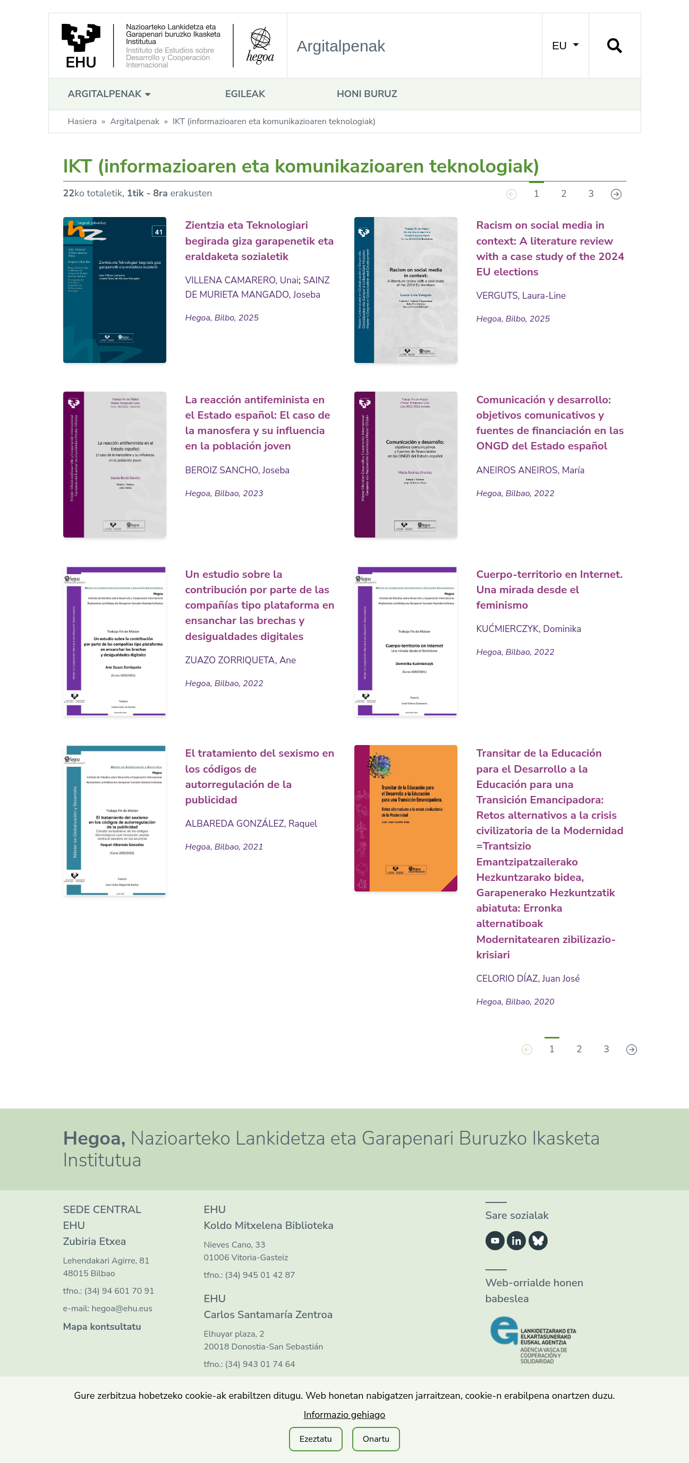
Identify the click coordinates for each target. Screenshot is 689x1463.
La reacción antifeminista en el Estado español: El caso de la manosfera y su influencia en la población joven (259, 430)
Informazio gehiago (345, 1414)
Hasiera (82, 121)
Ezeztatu (316, 1439)
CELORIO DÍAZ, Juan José (531, 992)
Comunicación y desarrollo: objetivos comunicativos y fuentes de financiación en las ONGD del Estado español (547, 437)
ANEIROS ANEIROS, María (534, 500)
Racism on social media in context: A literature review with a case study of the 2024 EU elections (549, 247)
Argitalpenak (111, 94)
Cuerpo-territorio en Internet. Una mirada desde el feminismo (538, 590)
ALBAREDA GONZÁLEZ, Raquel (255, 824)
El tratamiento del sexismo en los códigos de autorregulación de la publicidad (257, 777)
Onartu (376, 1439)
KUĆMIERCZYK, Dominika (532, 630)
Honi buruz (367, 94)
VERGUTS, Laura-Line (524, 295)
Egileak (245, 94)
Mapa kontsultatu (102, 1341)
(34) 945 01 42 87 (260, 1289)
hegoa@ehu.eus (121, 1323)
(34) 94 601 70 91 (119, 1305)
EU (565, 45)
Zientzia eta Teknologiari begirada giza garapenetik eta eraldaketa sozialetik (257, 247)
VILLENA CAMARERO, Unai (245, 295)
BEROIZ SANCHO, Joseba (240, 484)
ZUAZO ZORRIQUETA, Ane (243, 675)
